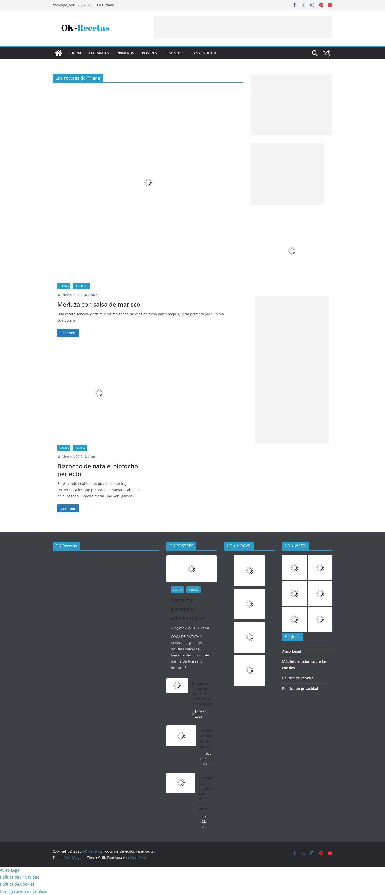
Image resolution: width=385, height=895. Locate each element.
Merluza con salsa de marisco (98, 304)
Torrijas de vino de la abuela (206, 739)
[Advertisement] (243, 27)
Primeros (125, 53)
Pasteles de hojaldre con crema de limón (206, 793)
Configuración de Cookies (23, 891)
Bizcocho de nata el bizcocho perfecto (97, 470)
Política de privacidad (300, 688)
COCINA (74, 53)
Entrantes (99, 53)
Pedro (205, 628)
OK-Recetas (66, 546)
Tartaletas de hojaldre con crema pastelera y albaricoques (202, 693)
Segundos (174, 53)
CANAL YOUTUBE (205, 53)
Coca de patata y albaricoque (187, 609)
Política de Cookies (17, 884)
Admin (92, 295)
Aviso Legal (291, 651)
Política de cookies (298, 678)
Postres (149, 53)
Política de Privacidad (20, 877)
